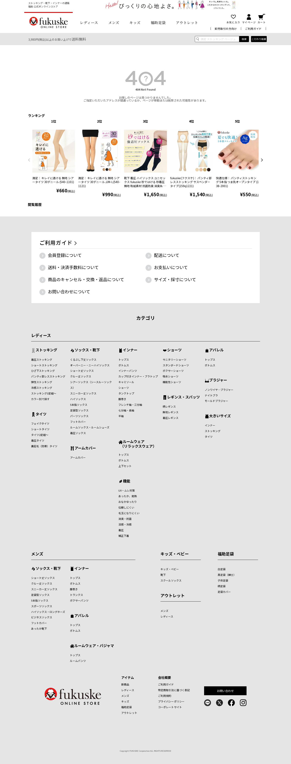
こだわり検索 (259, 39)
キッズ (135, 22)
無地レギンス (170, 412)
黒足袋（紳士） (227, 575)
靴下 (163, 575)
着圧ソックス (78, 433)
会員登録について (65, 255)
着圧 (121, 530)
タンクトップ (126, 393)
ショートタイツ (40, 429)
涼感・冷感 (125, 524)
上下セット (125, 466)
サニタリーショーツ (174, 359)
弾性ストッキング (41, 382)
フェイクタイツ (40, 423)
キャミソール (126, 382)
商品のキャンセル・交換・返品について (86, 279)
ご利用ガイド (253, 28)
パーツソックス (79, 416)
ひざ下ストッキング (43, 371)
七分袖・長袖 (126, 410)
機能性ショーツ (172, 382)
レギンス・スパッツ (183, 397)
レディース (89, 22)
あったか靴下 (39, 628)
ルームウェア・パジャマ (94, 646)
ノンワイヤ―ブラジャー (219, 390)
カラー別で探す (40, 399)
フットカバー (78, 422)
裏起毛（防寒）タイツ (44, 446)
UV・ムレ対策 (126, 490)
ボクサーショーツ (173, 371)
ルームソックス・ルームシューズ (89, 427)
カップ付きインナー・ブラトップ (138, 376)
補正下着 (123, 536)
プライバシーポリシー (171, 701)
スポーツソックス (41, 606)
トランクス (76, 595)
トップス (123, 359)
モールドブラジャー (216, 401)
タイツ (41, 414)
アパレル (216, 350)
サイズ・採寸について (175, 279)
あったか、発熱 (127, 496)
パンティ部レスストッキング (48, 376)
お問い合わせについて (69, 291)
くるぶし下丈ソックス (83, 359)
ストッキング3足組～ (43, 393)
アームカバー (85, 448)
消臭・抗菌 (125, 519)
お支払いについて (171, 267)
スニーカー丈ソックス (83, 393)
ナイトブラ (211, 395)
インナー (130, 350)
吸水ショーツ (170, 376)
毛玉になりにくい (128, 513)
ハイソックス (78, 399)
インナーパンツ (127, 371)
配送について (166, 255)
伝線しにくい (126, 507)
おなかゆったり (127, 502)
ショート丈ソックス (82, 371)
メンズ (113, 22)
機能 (126, 481)
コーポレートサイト (170, 707)
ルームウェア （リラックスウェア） (137, 444)
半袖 (121, 416)
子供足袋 (223, 580)
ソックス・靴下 (87, 350)
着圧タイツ (37, 440)
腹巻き (122, 399)
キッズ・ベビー (174, 554)
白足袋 (222, 569)
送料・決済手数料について (73, 267)
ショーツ (123, 388)
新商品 (125, 684)
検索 (244, 39)
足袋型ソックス (79, 410)
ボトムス (123, 365)
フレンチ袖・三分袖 (130, 405)
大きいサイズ (220, 416)
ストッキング (46, 350)
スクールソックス (170, 580)
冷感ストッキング (41, 388)
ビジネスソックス (41, 617)
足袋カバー (224, 592)
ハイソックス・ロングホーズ (48, 612)
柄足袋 (222, 586)
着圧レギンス (170, 418)
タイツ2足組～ (39, 435)
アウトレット (187, 22)
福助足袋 (158, 22)
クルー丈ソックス (80, 376)
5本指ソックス (78, 405)
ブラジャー (218, 380)
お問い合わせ (225, 691)
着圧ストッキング (41, 359)
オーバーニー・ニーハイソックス (90, 365)
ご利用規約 (164, 696)
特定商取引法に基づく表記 (174, 690)
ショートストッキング (44, 365)
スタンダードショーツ (176, 365)
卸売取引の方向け (226, 28)
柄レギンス (169, 406)
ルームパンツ (78, 661)
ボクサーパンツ (79, 600)
